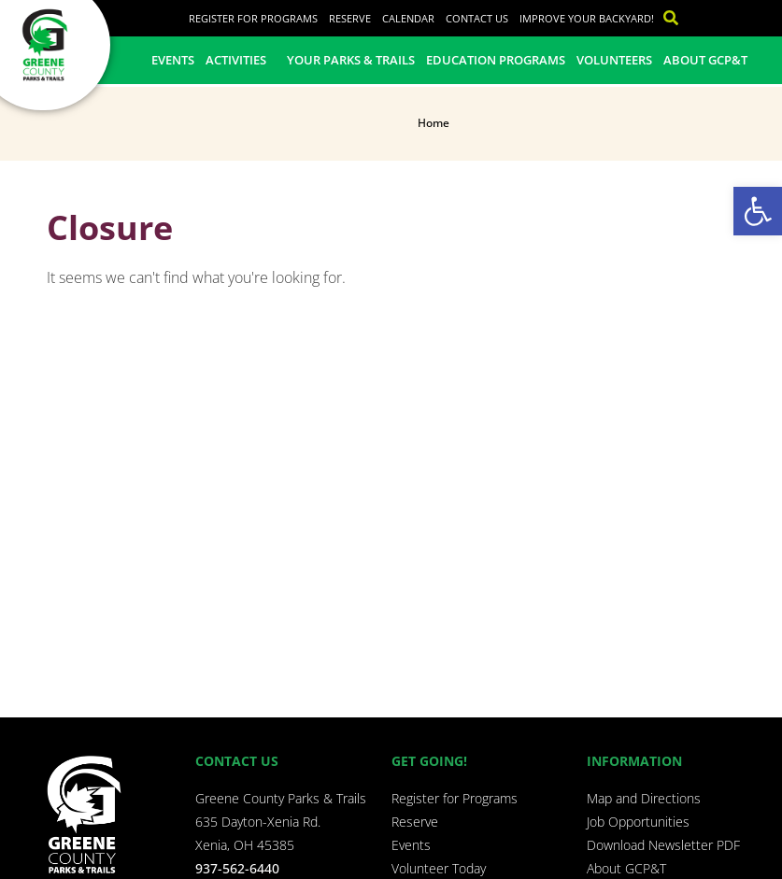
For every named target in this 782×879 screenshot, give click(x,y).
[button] (757, 211)
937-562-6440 (237, 868)
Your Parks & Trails (351, 59)
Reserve (350, 18)
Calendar (408, 18)
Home (433, 123)
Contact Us (477, 18)
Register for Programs (253, 18)
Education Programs (495, 59)
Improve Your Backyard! (586, 18)
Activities (241, 59)
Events (172, 59)
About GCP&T (705, 59)
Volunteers (614, 59)
